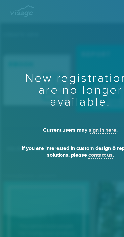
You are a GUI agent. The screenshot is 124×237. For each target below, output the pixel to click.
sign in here (102, 130)
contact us (100, 155)
